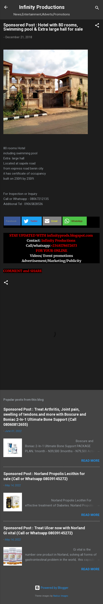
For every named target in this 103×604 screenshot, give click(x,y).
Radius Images (60, 595)
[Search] (97, 8)
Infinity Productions (42, 7)
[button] (97, 26)
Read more (90, 461)
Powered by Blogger (51, 588)
